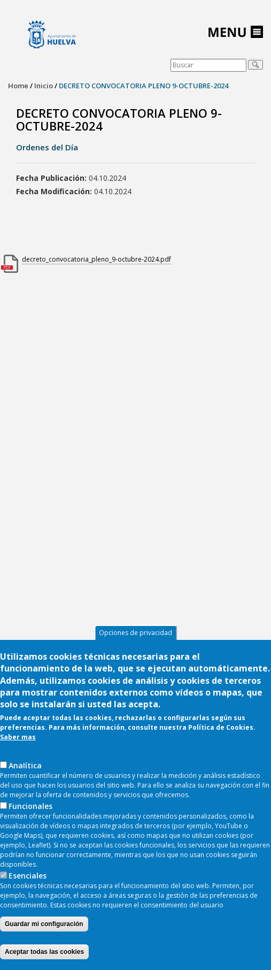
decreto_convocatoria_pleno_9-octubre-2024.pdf (96, 259)
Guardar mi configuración (44, 928)
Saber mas (18, 741)
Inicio (43, 85)
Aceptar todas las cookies (44, 956)
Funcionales (30, 810)
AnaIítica (25, 770)
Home (18, 85)
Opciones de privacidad (135, 636)
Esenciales (28, 880)
